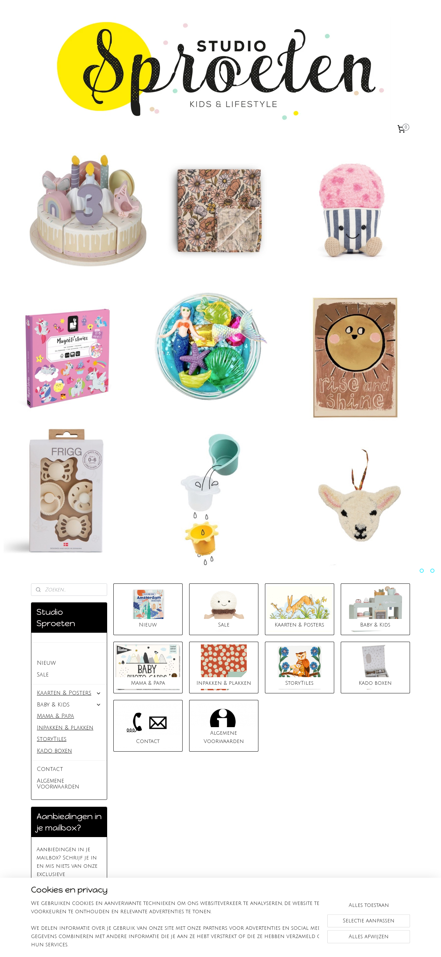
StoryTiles (51, 739)
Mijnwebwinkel (302, 944)
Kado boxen (54, 751)
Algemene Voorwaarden (58, 784)
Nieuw (46, 663)
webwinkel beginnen (237, 944)
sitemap (197, 944)
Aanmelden (58, 899)
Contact (50, 769)
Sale (43, 675)
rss (210, 944)
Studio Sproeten (61, 651)
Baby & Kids (69, 705)
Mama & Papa (55, 716)
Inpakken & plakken (65, 728)
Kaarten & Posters (69, 693)
